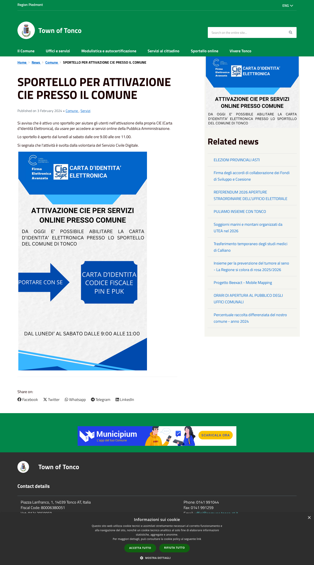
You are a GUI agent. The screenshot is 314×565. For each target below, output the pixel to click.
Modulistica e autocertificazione (108, 51)
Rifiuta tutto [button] (174, 548)
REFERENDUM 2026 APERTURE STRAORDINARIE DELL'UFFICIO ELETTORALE (250, 195)
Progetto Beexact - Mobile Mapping (243, 282)
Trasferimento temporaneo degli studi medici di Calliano (250, 247)
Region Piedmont (30, 4)
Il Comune (25, 51)
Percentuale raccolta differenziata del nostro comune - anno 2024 (250, 318)
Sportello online (204, 51)
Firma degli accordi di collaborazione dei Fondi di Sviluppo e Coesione (252, 176)
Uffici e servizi (58, 51)
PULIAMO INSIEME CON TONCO (240, 211)
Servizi (85, 110)
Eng (287, 5)
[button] (157, 558)
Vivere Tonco (240, 51)
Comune (52, 62)
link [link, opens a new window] (199, 539)
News (36, 62)
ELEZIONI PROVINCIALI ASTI (237, 160)
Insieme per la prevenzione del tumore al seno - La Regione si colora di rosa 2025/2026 (251, 266)
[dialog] (157, 539)
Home (22, 62)
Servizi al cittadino (163, 51)
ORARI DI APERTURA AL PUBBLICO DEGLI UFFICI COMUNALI (248, 298)
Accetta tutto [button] (140, 548)
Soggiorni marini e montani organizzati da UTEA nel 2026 (248, 227)
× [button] (309, 517)
